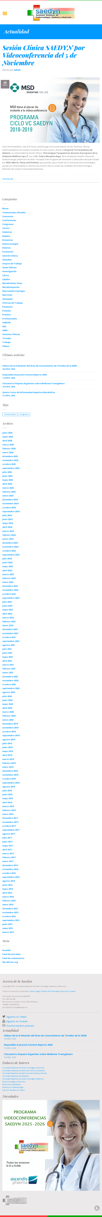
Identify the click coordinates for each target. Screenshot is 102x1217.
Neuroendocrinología (13, 291)
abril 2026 (7, 440)
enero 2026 (7, 452)
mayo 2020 (7, 704)
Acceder (6, 950)
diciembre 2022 (10, 586)
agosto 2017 (8, 833)
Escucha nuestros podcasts (20, 1025)
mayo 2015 (7, 928)
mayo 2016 (7, 888)
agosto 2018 (8, 786)
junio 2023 (7, 562)
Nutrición (7, 294)
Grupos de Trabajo (12, 263)
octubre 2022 (9, 594)
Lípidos (6, 279)
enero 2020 (7, 719)
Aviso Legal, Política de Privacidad (44, 991)
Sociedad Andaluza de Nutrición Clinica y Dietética (23, 1070)
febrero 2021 (9, 668)
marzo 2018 (8, 806)
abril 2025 (7, 483)
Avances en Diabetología (12, 1087)
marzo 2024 (8, 531)
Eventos (6, 247)
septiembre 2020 (10, 688)
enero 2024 (7, 538)
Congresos (7, 224)
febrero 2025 (9, 491)
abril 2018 (7, 802)
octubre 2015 (9, 916)
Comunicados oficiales (14, 212)
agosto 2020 (8, 692)
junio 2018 (7, 794)
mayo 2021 (7, 656)
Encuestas (7, 240)
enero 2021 (7, 672)
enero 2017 (7, 861)
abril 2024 (7, 527)
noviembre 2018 (10, 774)
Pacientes (7, 306)
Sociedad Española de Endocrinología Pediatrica (22, 1079)
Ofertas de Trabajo (12, 302)
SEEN (4, 330)
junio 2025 (7, 476)
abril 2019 (7, 755)
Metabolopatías (10, 287)
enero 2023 (7, 582)
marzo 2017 (8, 853)
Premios (6, 314)
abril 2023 (7, 570)
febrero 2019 (9, 763)
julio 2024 (7, 515)
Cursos (5, 228)
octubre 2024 (9, 507)
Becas (5, 208)
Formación (7, 178)
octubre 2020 (9, 684)
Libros (5, 275)
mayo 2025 (7, 479)
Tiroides (6, 338)
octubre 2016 (9, 873)
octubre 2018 (9, 778)
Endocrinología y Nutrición (13, 1081)
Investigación (9, 271)
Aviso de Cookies (68, 991)
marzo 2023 (8, 574)
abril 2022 (7, 613)
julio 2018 (7, 790)
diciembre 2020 (10, 676)
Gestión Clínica (10, 255)
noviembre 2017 (10, 822)
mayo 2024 (7, 523)
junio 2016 (7, 885)
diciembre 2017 (10, 818)
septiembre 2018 (10, 782)
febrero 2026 (9, 448)
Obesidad (7, 299)
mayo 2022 (7, 609)
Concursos (7, 216)
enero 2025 (7, 495)
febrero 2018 (9, 810)
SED (4, 326)
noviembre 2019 (10, 727)
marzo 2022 (8, 617)
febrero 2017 (9, 857)
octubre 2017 (9, 826)
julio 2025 (7, 472)
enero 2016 (7, 904)
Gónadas (7, 259)
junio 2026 (7, 432)
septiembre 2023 (10, 554)
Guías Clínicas (9, 267)
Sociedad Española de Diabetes (15, 1076)
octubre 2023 (9, 550)
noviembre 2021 (10, 633)
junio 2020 (7, 700)
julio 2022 (7, 601)
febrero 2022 (9, 621)
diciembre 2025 (10, 456)
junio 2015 (7, 924)
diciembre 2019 (10, 723)
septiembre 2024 (10, 511)
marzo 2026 (8, 444)
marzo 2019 (8, 759)
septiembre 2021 (10, 641)
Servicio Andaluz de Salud (13, 1090)
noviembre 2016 (10, 869)
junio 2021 (7, 652)
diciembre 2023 (10, 542)
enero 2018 (7, 814)
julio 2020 (7, 696)
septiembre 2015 (10, 920)
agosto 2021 (8, 645)
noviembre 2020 (10, 680)
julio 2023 (7, 558)
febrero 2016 (9, 900)
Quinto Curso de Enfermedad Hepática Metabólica (28, 392)
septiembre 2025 (10, 468)
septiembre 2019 (10, 735)
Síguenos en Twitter (16, 1016)
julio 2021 (7, 649)
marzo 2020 (8, 711)
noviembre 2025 (10, 460)
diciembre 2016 (10, 865)
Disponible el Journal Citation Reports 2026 (24, 374)
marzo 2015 (8, 932)
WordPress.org (10, 962)
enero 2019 (7, 767)
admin (17, 69)
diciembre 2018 (10, 770)
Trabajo (6, 342)
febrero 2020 (9, 715)
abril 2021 (7, 660)
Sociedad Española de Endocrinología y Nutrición (23, 1068)
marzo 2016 (8, 896)
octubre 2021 (9, 637)
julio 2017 (7, 837)
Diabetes (7, 232)
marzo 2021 (8, 664)
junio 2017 (7, 841)
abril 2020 (7, 708)
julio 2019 (7, 743)
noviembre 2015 (10, 912)
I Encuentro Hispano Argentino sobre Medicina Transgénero (33, 383)
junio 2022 (7, 605)
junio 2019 (7, 747)
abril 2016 (7, 892)
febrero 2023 (9, 578)
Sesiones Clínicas (11, 334)
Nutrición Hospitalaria (11, 1084)
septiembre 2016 (10, 877)
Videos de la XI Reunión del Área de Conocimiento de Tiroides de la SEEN (39, 365)
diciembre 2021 (10, 629)
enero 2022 (7, 625)
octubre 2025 (9, 464)
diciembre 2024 (10, 499)
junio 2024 (7, 519)
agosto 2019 (8, 739)
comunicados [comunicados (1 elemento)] (10, 414)
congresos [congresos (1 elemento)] (24, 414)
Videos (5, 346)
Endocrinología (10, 243)
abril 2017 (7, 849)
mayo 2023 (7, 566)
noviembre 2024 (10, 503)
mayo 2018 (7, 798)
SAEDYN (6, 322)
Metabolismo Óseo (12, 283)
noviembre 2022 (10, 590)
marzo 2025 (8, 487)
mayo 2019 (7, 751)
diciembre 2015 (10, 908)
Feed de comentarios (13, 958)
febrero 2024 (9, 535)
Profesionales (9, 318)
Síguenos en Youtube (17, 1021)
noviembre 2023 (10, 546)
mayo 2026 (7, 436)
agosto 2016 (8, 880)
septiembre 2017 (10, 829)
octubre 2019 (9, 731)
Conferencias (9, 220)
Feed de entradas (11, 954)
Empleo (6, 236)
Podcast (6, 310)
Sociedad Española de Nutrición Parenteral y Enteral (24, 1073)
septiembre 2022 (10, 597)
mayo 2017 (7, 845)
